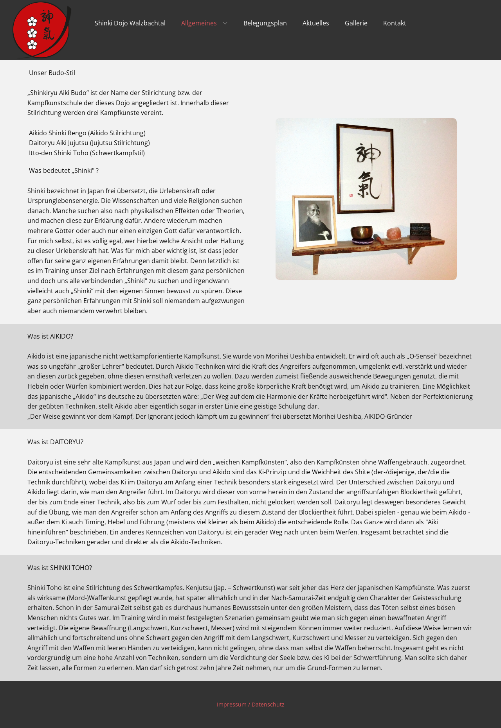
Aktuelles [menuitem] (316, 23)
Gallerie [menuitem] (356, 23)
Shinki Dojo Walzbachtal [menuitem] (130, 23)
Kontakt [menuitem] (394, 23)
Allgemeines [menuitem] (199, 23)
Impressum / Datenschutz (251, 704)
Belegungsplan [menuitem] (265, 23)
